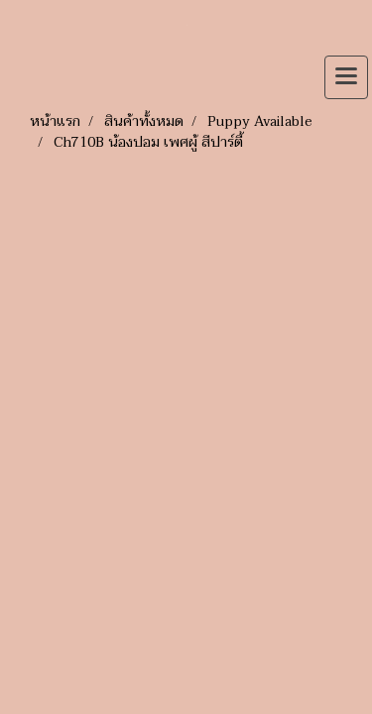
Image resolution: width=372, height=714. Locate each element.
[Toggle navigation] (346, 77)
